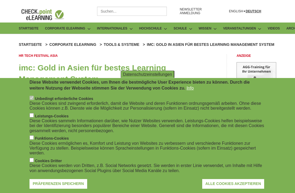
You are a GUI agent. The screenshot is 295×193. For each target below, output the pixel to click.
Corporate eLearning (72, 44)
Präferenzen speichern (58, 183)
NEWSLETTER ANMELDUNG (191, 11)
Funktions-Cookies (52, 138)
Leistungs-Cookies (51, 116)
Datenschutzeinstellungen (147, 74)
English (236, 11)
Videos (274, 28)
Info (190, 88)
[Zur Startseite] (47, 14)
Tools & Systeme (121, 44)
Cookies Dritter (48, 161)
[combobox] (132, 11)
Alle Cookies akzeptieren (233, 183)
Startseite (29, 28)
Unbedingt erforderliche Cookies (64, 98)
